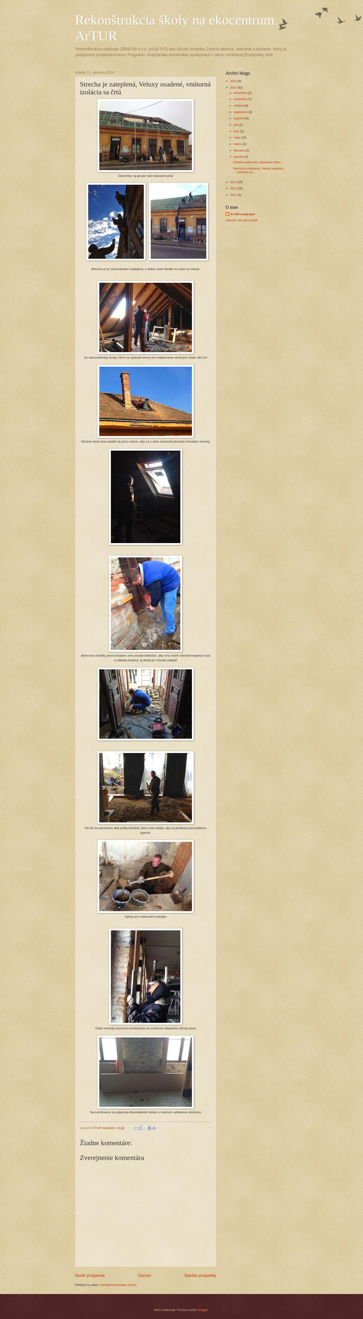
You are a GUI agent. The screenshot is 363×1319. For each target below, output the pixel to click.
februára (240, 150)
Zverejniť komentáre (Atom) (118, 1285)
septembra (241, 112)
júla (236, 124)
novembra (241, 99)
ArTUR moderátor (242, 214)
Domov (144, 1275)
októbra (239, 105)
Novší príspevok (90, 1275)
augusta (239, 118)
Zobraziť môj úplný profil (241, 220)
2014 (234, 87)
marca (238, 144)
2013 (234, 182)
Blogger (203, 1310)
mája (237, 137)
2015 (234, 81)
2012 (234, 188)
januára (239, 156)
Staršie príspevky (200, 1275)
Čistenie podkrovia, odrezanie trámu (257, 162)
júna (237, 131)
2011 (234, 195)
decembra (241, 93)
